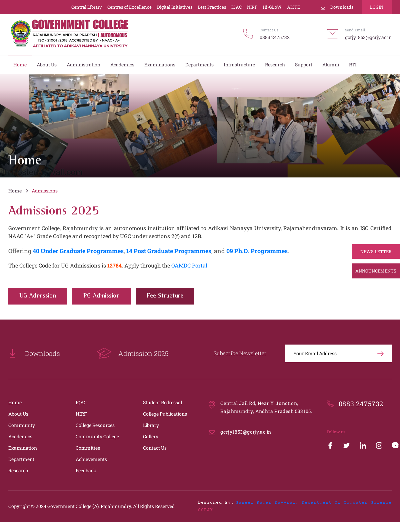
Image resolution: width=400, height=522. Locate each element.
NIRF (252, 7)
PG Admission (101, 296)
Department (21, 459)
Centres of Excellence (129, 7)
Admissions (45, 190)
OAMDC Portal (189, 265)
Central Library (86, 7)
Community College (97, 436)
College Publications (165, 414)
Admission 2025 (132, 353)
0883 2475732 (275, 37)
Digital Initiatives (174, 7)
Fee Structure (165, 296)
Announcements (375, 271)
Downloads (336, 7)
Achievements (91, 459)
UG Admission (37, 296)
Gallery (150, 436)
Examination (22, 448)
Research (18, 470)
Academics (20, 436)
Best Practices (212, 7)
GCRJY (205, 510)
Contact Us (155, 448)
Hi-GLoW (272, 7)
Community (21, 425)
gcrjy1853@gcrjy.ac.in (368, 37)
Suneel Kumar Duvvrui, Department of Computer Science (314, 502)
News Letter (376, 251)
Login (376, 7)
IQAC (236, 7)
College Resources (95, 425)
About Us (18, 414)
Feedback (86, 470)
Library (151, 425)
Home (15, 190)
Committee (88, 448)
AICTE (293, 7)
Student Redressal (162, 402)
